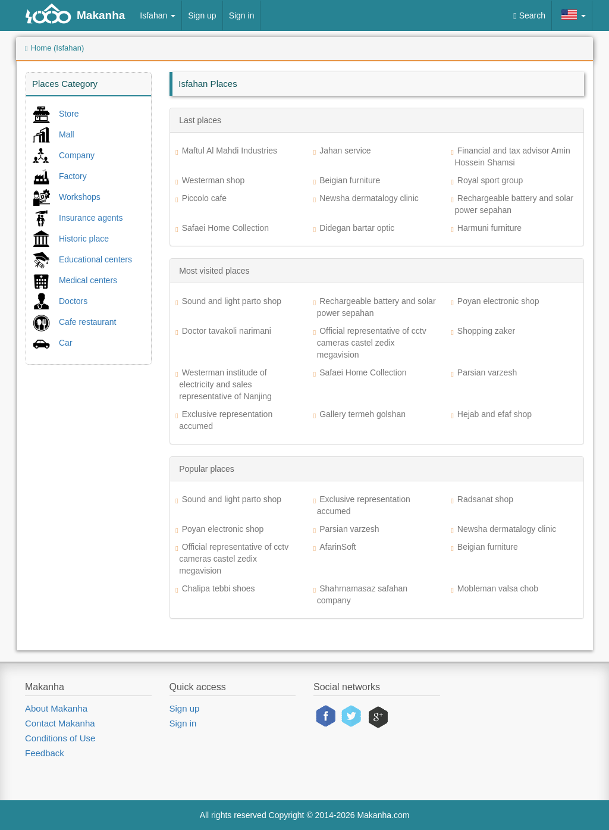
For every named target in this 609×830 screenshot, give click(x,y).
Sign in (242, 15)
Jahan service (345, 150)
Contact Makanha (60, 723)
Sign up (202, 15)
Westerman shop (213, 180)
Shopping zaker (486, 331)
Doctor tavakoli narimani (226, 331)
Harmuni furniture (489, 228)
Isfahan (157, 15)
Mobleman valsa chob (497, 588)
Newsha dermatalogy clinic (369, 198)
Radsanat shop (485, 499)
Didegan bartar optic (356, 228)
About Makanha (56, 708)
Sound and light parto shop (231, 301)
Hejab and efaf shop (494, 414)
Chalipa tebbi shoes (218, 588)
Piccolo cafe (204, 198)
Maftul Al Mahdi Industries (229, 150)
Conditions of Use (60, 738)
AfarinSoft (337, 547)
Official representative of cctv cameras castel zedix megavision (371, 342)
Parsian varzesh (487, 372)
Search (529, 16)
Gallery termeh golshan (362, 414)
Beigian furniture (349, 180)
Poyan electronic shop (498, 301)
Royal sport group (490, 180)
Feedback (44, 753)
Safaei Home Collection (225, 228)
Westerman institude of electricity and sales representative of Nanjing (225, 384)
